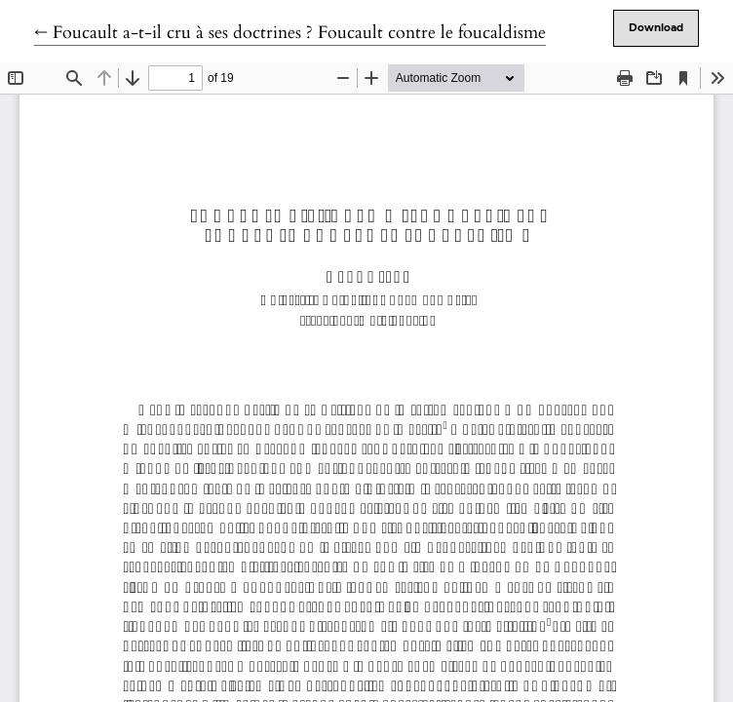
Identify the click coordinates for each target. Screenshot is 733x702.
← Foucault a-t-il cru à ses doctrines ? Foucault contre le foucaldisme (290, 32)
